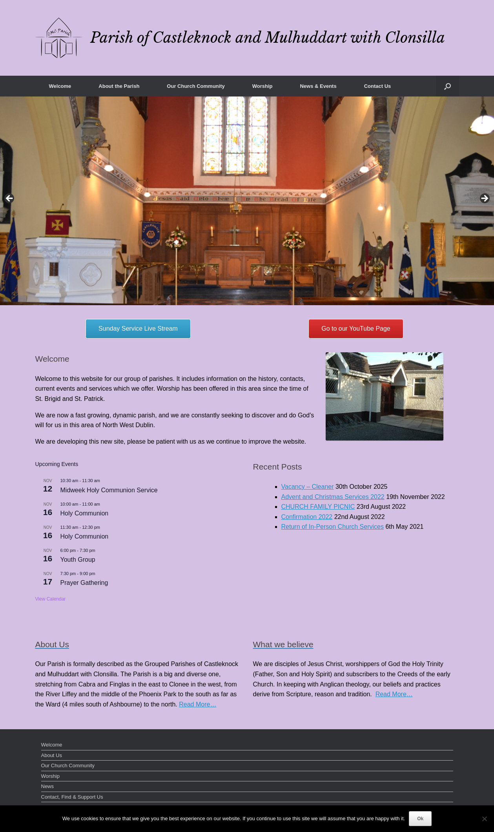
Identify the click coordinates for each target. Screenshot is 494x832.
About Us (51, 755)
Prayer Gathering (84, 582)
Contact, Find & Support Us (72, 797)
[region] (247, 200)
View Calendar (50, 599)
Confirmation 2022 (307, 516)
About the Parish (118, 86)
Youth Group (77, 559)
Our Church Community (195, 86)
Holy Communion (84, 513)
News (47, 786)
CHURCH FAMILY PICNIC (318, 506)
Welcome (60, 86)
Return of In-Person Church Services (332, 526)
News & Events (318, 86)
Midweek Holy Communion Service (109, 490)
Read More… (197, 704)
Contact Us (377, 86)
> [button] (484, 199)
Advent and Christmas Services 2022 (333, 496)
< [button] (10, 199)
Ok (420, 818)
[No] (484, 819)
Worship (262, 86)
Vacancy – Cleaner (307, 486)
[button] (447, 86)
